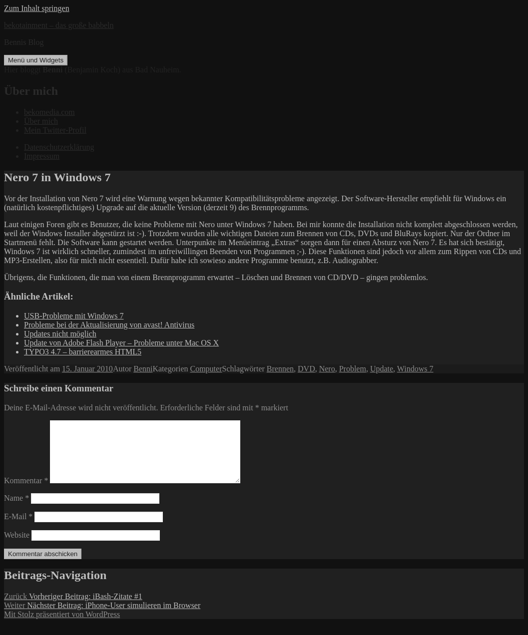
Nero (327, 368)
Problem (352, 368)
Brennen (280, 368)
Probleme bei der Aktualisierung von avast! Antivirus (109, 324)
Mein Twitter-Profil (55, 130)
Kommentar (26, 492)
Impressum (41, 156)
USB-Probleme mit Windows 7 (74, 316)
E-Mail (18, 528)
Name (16, 510)
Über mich (41, 121)
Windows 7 (415, 368)
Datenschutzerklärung (59, 147)
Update (381, 368)
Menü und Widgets (35, 60)
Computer (206, 368)
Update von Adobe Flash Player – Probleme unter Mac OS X (121, 342)
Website (16, 547)
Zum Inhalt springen (36, 8)
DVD (306, 368)
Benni (142, 368)
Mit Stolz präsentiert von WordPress (62, 626)
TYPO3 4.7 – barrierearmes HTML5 (82, 351)
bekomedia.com (49, 112)
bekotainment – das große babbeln (59, 25)
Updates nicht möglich (60, 333)
